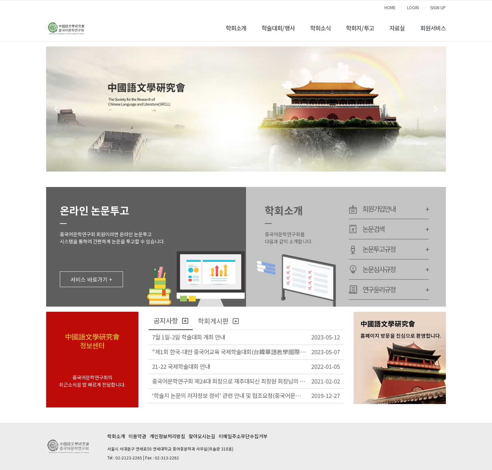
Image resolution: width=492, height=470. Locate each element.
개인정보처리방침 (167, 436)
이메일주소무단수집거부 (243, 436)
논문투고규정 (396, 249)
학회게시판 (218, 320)
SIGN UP (438, 7)
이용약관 (137, 436)
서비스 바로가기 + (91, 279)
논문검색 (396, 229)
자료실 (397, 28)
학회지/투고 (360, 28)
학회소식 (320, 28)
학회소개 (236, 28)
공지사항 (170, 320)
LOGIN (413, 7)
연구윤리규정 (396, 289)
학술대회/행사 (278, 28)
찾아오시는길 (202, 436)
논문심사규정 (396, 269)
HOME (390, 7)
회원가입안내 (396, 208)
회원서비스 (433, 28)
